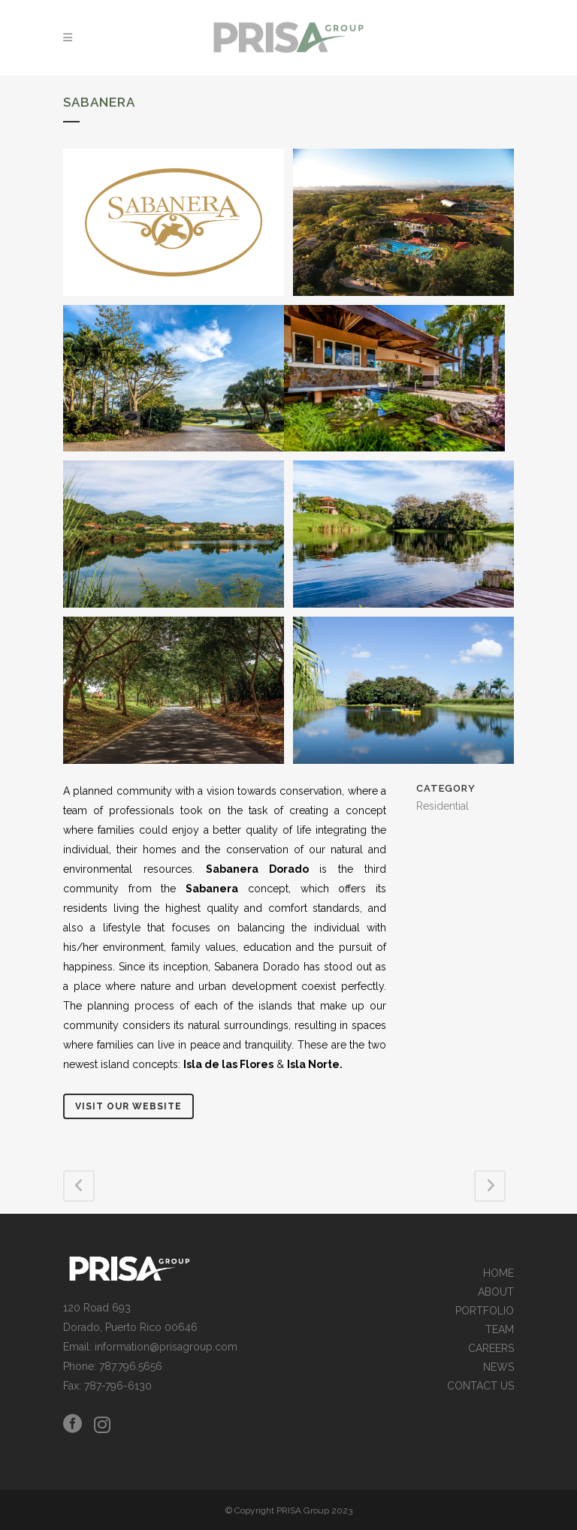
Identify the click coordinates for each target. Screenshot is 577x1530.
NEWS (498, 1367)
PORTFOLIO (484, 1311)
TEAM (499, 1329)
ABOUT (496, 1292)
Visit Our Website (128, 1106)
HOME (498, 1273)
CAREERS (491, 1348)
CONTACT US (480, 1386)
